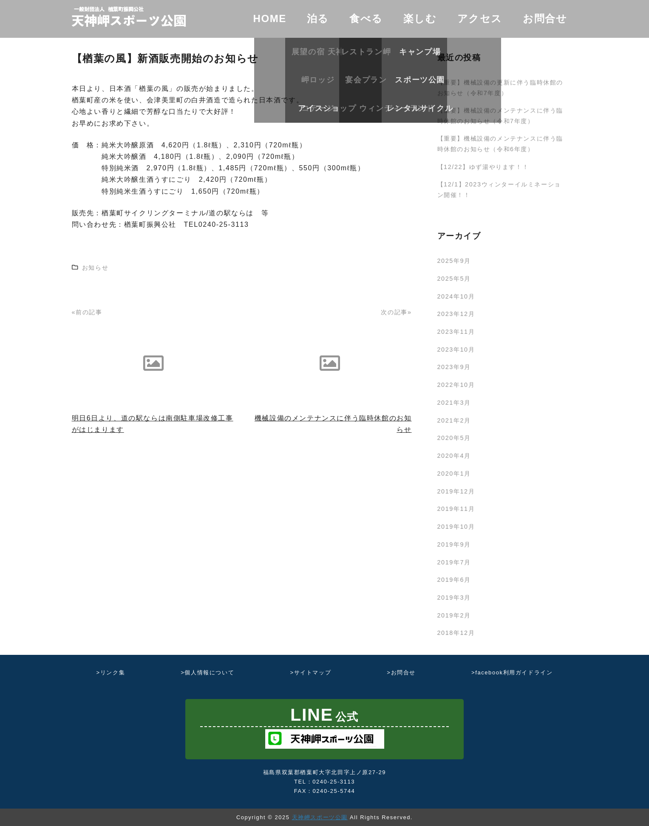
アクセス (479, 18)
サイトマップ (313, 672)
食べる (366, 18)
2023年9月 (454, 367)
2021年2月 (454, 420)
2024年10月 (456, 296)
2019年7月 (454, 562)
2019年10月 (456, 526)
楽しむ (420, 18)
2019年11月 (456, 508)
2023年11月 (456, 331)
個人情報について (209, 672)
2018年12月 (456, 632)
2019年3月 (454, 597)
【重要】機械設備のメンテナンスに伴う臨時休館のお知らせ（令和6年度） (500, 143)
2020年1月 (454, 473)
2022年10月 (456, 384)
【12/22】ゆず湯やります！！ (483, 167)
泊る (318, 18)
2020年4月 (454, 455)
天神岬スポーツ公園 (320, 817)
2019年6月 (454, 579)
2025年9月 (454, 260)
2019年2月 (454, 615)
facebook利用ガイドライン (514, 672)
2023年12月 (456, 313)
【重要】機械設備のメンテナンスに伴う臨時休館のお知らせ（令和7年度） (500, 115)
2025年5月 (454, 278)
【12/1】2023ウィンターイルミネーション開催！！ (499, 189)
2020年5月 (454, 437)
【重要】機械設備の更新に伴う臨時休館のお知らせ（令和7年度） (500, 87)
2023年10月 (456, 349)
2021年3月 (454, 402)
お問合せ (545, 18)
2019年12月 (456, 491)
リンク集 (112, 672)
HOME (269, 18)
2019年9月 (454, 544)
